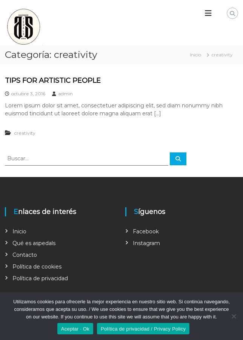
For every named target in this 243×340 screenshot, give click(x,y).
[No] (233, 316)
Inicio (19, 231)
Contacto (24, 255)
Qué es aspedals (33, 243)
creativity (24, 133)
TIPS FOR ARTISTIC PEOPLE (53, 80)
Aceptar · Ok (75, 329)
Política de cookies (37, 266)
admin (65, 93)
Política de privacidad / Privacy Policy (143, 329)
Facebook (146, 231)
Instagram (146, 243)
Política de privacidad (40, 278)
